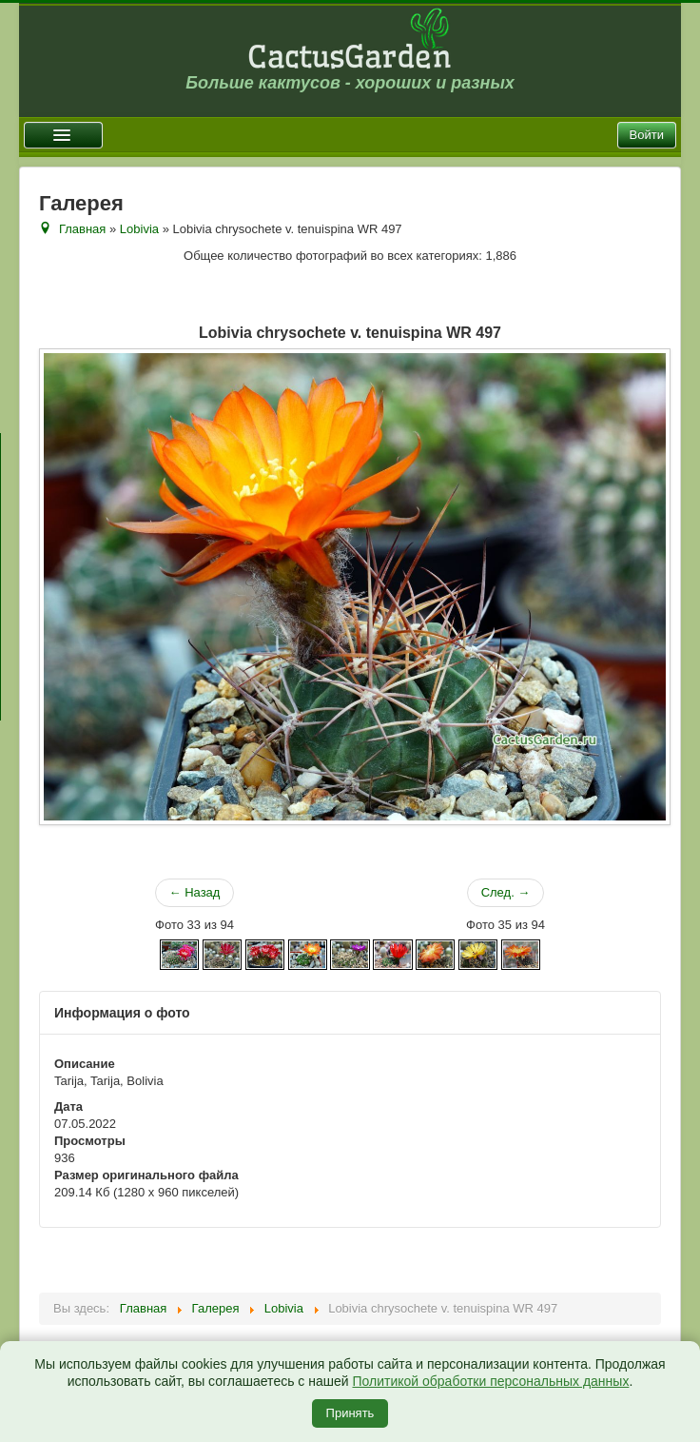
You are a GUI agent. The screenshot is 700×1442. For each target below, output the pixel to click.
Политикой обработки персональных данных (490, 1381)
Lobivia (139, 229)
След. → (506, 892)
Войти (647, 135)
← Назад (195, 892)
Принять (350, 1413)
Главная (82, 229)
